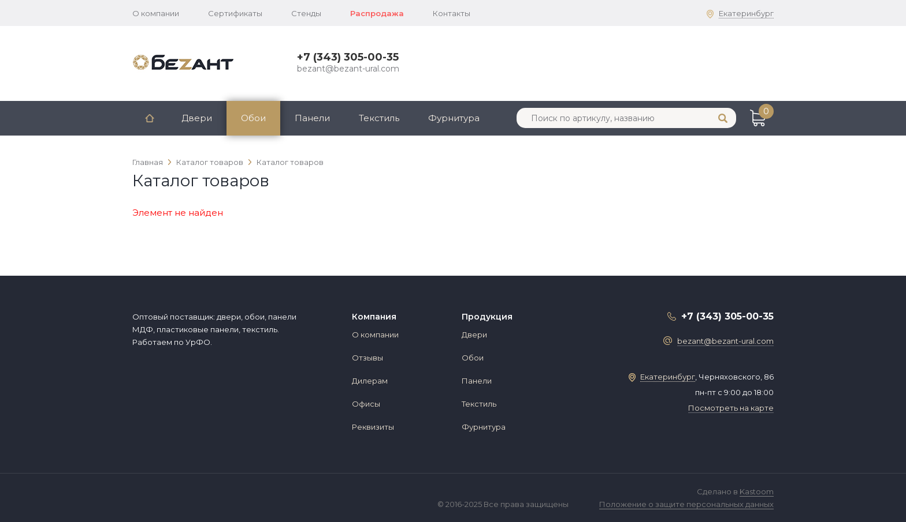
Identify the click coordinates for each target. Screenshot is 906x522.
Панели (312, 117)
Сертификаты (235, 13)
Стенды (306, 13)
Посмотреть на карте (731, 407)
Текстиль (379, 117)
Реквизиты (373, 426)
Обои (253, 117)
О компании (155, 13)
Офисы (366, 403)
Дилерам (370, 380)
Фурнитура (454, 117)
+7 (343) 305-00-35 (348, 57)
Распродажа (377, 13)
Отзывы (367, 357)
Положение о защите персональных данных (686, 504)
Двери (196, 117)
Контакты (451, 13)
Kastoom (757, 491)
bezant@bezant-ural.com (348, 68)
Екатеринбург (746, 13)
